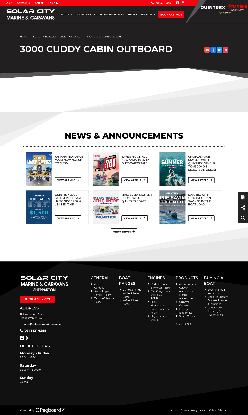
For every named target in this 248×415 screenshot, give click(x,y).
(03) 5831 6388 (161, 2)
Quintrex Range (131, 289)
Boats (64, 14)
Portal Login (101, 291)
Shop (131, 14)
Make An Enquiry (217, 296)
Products (187, 278)
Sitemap (223, 410)
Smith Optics (187, 316)
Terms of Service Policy (184, 410)
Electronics (185, 312)
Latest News (215, 307)
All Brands (185, 323)
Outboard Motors (108, 14)
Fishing (183, 309)
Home (24, 36)
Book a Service (171, 14)
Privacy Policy (102, 294)
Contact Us (23, 2)
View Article (68, 180)
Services (146, 14)
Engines (156, 278)
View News (124, 231)
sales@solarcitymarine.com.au (41, 324)
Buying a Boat (213, 281)
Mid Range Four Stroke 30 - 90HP (160, 295)
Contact (99, 287)
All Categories (187, 284)
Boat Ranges (127, 281)
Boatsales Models (55, 36)
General (100, 278)
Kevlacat (76, 36)
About (8, 2)
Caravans (82, 14)
